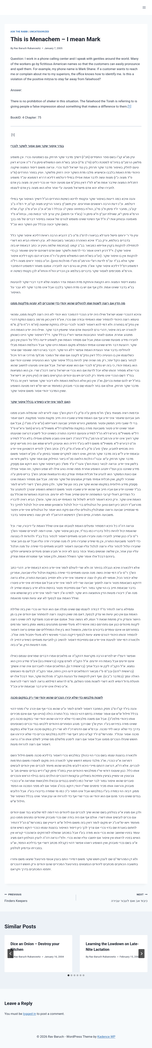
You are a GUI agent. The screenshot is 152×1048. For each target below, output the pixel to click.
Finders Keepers (39, 897)
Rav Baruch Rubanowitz (27, 48)
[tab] (68, 975)
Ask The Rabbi (19, 31)
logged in (29, 1014)
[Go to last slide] (11, 953)
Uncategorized (39, 31)
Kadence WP (106, 1036)
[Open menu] (144, 7)
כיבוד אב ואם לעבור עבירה (113, 897)
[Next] (141, 953)
